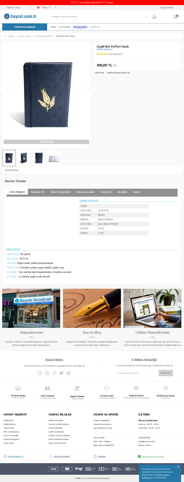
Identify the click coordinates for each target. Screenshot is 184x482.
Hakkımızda (9, 420)
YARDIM (102, 456)
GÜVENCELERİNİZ (63, 456)
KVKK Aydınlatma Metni (59, 439)
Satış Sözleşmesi (55, 428)
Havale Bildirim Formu (103, 428)
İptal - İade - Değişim (102, 441)
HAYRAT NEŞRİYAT (105, 49)
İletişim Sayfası (144, 445)
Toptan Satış (9, 428)
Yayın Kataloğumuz (12, 439)
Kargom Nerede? (166, 8)
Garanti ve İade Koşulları (59, 424)
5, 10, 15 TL (95, 27)
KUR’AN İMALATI (16, 456)
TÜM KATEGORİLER (24, 27)
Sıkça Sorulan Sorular (57, 443)
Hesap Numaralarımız (103, 424)
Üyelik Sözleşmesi (56, 432)
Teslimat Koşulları (56, 420)
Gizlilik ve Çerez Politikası (59, 435)
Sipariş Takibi (99, 437)
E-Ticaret (84, 478)
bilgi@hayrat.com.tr (146, 441)
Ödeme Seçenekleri (102, 420)
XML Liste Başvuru (11, 432)
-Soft (77, 478)
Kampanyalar (80, 27)
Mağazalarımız (10, 424)
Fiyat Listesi (9, 443)
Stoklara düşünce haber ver (118, 72)
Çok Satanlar (64, 27)
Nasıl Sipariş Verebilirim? (104, 445)
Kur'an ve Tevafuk (11, 435)
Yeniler (53, 27)
